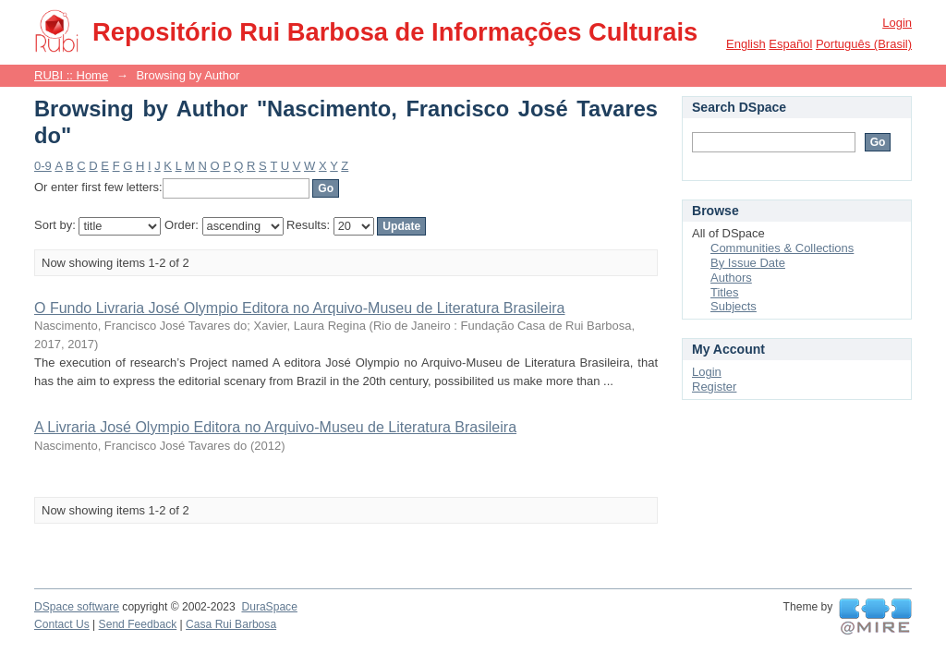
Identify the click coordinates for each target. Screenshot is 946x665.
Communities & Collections (782, 248)
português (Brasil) (864, 44)
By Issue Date (747, 263)
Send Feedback (138, 624)
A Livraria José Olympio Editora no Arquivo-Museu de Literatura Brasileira (275, 427)
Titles (724, 292)
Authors (731, 277)
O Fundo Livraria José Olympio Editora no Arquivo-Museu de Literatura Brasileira (299, 308)
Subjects (733, 306)
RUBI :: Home (71, 75)
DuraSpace (269, 606)
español (790, 44)
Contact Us (62, 624)
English (746, 44)
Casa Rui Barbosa (231, 624)
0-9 (43, 166)
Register (714, 386)
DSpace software (76, 606)
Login (897, 23)
